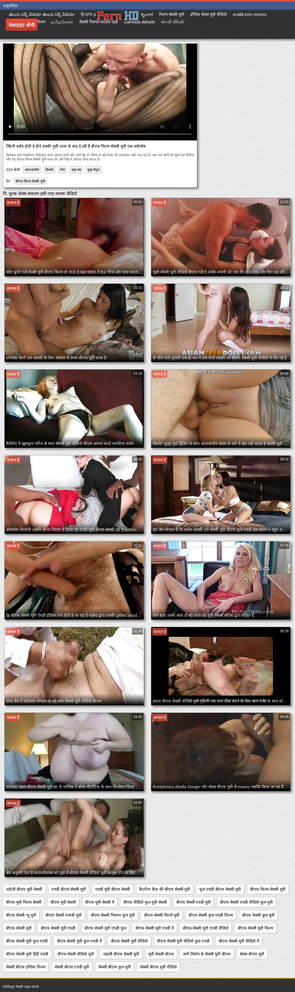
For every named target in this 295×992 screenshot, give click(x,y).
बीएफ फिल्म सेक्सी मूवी (30, 181)
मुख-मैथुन (93, 170)
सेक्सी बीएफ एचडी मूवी (72, 967)
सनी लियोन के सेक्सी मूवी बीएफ (207, 954)
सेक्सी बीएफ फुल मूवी (114, 967)
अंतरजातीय (32, 170)
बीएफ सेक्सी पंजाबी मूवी (63, 915)
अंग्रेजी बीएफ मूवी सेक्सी (24, 889)
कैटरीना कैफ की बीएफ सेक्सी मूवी (164, 889)
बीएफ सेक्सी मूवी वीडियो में (239, 941)
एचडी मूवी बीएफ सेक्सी (112, 889)
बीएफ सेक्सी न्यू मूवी (21, 915)
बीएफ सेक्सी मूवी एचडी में (154, 928)
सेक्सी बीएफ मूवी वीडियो (158, 967)
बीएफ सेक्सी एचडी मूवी (193, 902)
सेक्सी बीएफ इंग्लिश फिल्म (25, 967)
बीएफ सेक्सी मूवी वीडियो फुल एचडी (183, 941)
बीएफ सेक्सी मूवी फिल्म (255, 928)
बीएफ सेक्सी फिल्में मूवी (161, 915)
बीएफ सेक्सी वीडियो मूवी (76, 954)
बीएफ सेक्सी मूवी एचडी (58, 928)
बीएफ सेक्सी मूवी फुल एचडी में (79, 941)
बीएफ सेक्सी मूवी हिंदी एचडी (27, 954)
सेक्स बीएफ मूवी (252, 954)
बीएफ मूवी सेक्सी (63, 902)
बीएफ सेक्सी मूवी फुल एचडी (27, 941)
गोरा (62, 170)
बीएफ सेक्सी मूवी (19, 928)
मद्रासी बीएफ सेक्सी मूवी (121, 954)
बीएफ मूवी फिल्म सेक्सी (23, 902)
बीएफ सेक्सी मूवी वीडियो (129, 941)
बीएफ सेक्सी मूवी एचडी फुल (105, 928)
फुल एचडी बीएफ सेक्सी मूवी (220, 889)
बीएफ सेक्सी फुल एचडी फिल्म (211, 915)
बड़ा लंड (76, 170)
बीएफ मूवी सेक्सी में (99, 902)
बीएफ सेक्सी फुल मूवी (258, 915)
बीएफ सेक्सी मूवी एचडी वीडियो (206, 928)
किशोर (49, 170)
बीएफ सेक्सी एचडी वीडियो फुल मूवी (246, 902)
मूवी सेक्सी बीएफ (161, 954)
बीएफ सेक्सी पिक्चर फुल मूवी (113, 915)
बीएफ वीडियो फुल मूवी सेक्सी (145, 902)
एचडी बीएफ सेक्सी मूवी (68, 889)
